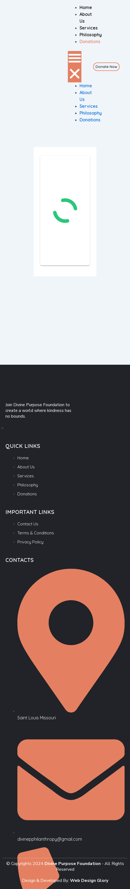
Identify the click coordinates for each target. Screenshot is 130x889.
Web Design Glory (89, 881)
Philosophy (91, 34)
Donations (90, 41)
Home (86, 7)
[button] (74, 66)
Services (89, 28)
